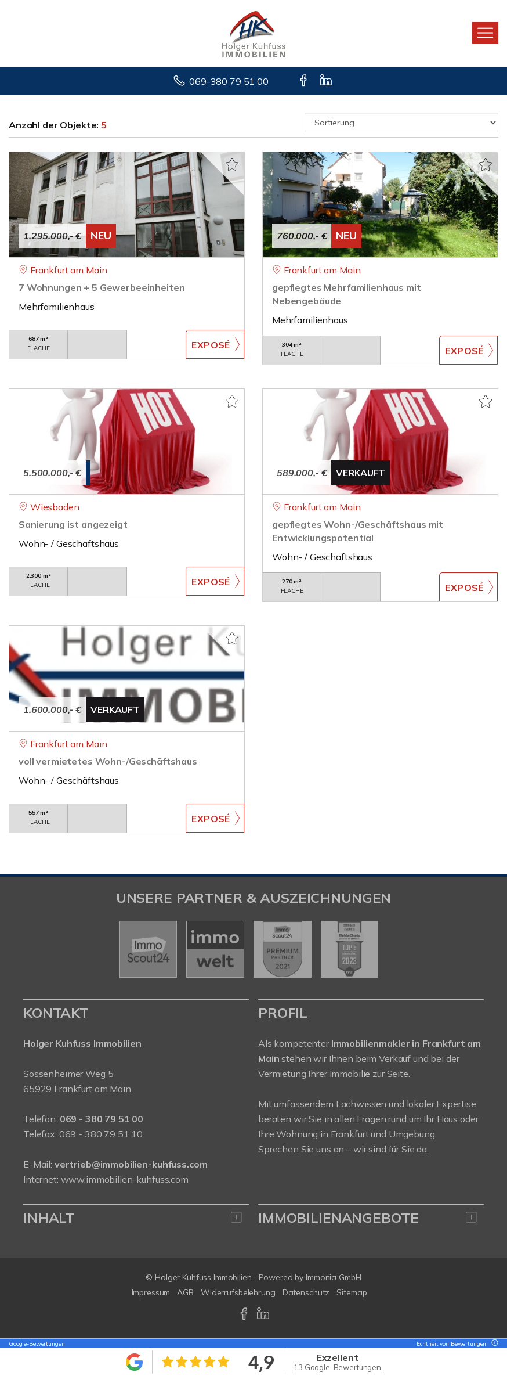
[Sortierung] (401, 122)
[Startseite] (253, 33)
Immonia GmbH (333, 1277)
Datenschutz (306, 1292)
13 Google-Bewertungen (337, 1367)
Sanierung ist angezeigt (73, 524)
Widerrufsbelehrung (238, 1292)
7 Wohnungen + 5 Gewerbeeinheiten (101, 287)
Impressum (151, 1292)
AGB (185, 1292)
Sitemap (351, 1292)
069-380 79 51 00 (229, 81)
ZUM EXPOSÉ (215, 344)
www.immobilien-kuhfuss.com (125, 1179)
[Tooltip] (493, 1344)
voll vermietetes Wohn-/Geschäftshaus (108, 761)
